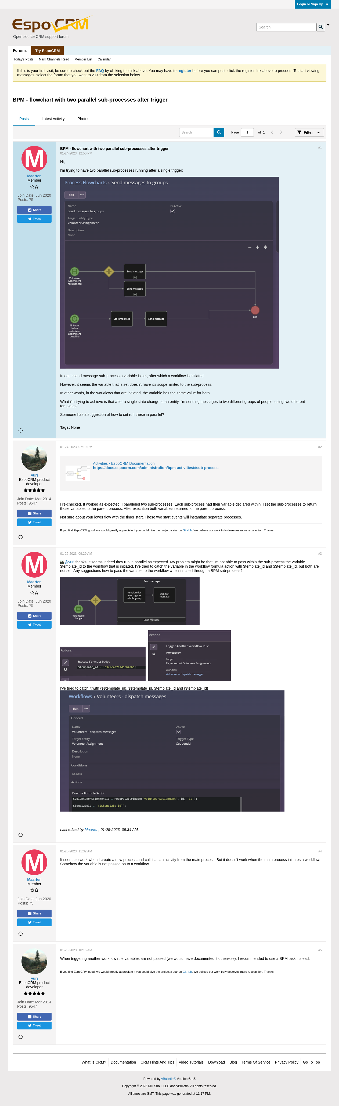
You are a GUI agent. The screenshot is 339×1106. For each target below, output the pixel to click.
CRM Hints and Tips (157, 1062)
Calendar (104, 59)
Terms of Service (255, 1062)
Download (216, 1062)
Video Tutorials (191, 1062)
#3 (320, 554)
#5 (320, 950)
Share (34, 210)
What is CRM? (94, 1062)
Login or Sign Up (313, 4)
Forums (20, 50)
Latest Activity (53, 119)
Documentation (123, 1062)
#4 (320, 851)
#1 (320, 148)
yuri (71, 562)
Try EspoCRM (47, 51)
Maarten (91, 829)
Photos (83, 119)
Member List (83, 59)
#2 (320, 447)
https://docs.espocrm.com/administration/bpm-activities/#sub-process (156, 468)
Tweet (34, 219)
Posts (24, 119)
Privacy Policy (286, 1062)
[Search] (286, 27)
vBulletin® (168, 1079)
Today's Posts (24, 59)
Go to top (311, 1062)
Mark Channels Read (54, 59)
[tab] (24, 119)
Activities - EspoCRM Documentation (124, 463)
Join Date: (26, 195)
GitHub (187, 530)
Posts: (23, 199)
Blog (233, 1062)
